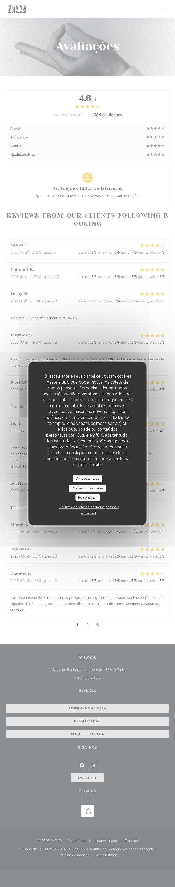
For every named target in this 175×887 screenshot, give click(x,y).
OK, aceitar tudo (88, 478)
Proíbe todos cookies (88, 488)
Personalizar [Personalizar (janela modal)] (87, 497)
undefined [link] (88, 513)
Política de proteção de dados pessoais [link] (89, 506)
